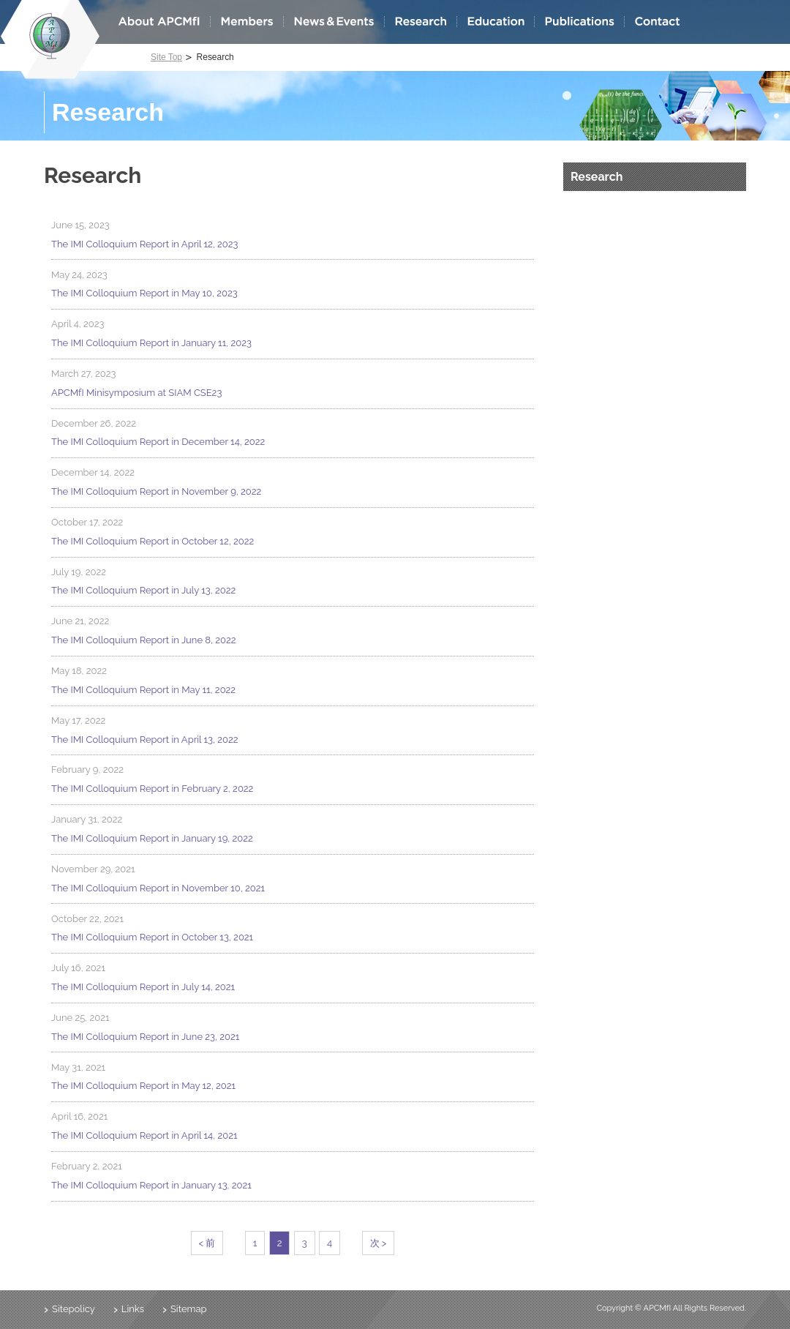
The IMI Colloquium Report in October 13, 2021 (152, 937)
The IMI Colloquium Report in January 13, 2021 (151, 1185)
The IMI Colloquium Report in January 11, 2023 (151, 342)
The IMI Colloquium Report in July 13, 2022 (143, 590)
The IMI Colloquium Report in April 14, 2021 (144, 1135)
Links (132, 1308)
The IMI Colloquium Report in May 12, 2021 (143, 1085)
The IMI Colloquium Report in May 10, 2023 (144, 293)
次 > (378, 1243)
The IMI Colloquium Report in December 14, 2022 (158, 441)
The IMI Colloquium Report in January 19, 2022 (152, 838)
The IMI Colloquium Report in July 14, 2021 (143, 986)
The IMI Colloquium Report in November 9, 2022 (156, 491)
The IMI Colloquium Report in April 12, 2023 (144, 244)
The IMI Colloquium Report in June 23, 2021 (145, 1036)
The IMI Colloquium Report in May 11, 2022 (143, 689)
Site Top (166, 57)
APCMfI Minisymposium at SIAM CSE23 (136, 392)
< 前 (207, 1243)
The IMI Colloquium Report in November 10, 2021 (158, 888)
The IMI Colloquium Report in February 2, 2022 (152, 788)
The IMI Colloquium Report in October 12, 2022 (152, 541)
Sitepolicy (73, 1308)
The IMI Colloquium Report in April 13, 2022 (144, 739)
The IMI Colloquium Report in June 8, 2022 (143, 639)
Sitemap (188, 1308)
